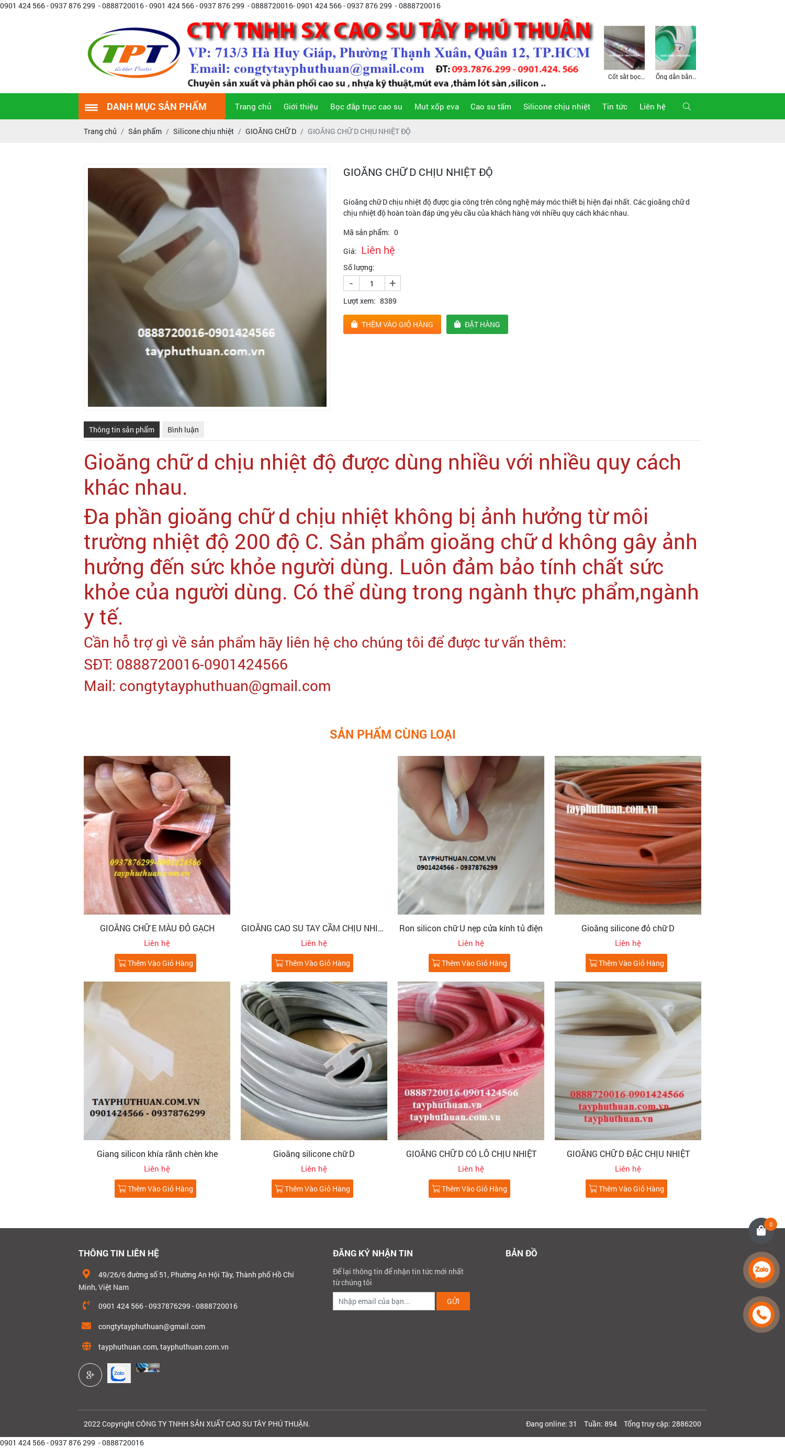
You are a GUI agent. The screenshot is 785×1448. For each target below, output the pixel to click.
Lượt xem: (359, 301)
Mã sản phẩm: (366, 232)
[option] (624, 52)
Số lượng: (359, 267)
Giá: (350, 251)
